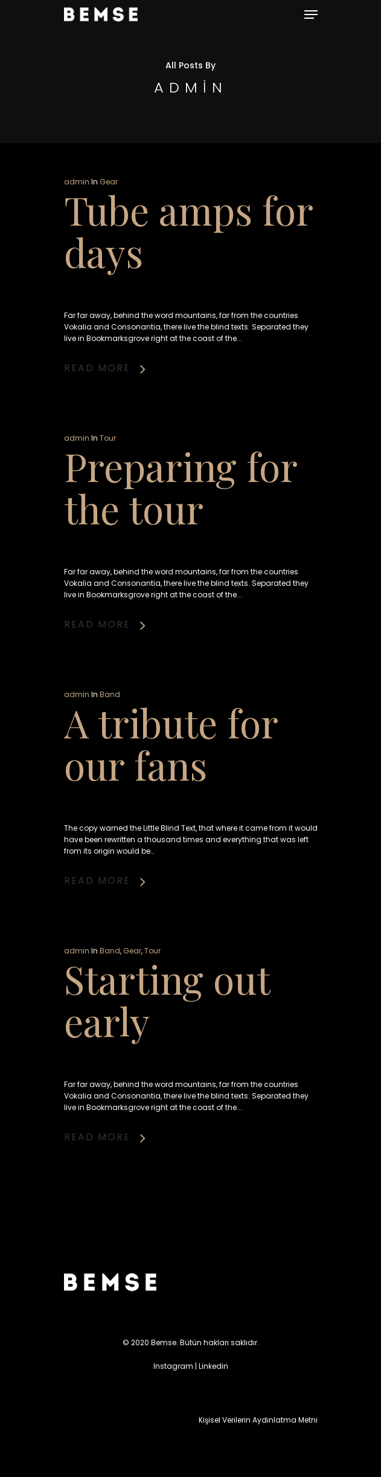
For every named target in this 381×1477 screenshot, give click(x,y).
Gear (109, 182)
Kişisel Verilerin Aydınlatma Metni (258, 1420)
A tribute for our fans (171, 743)
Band (110, 694)
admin (76, 182)
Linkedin (213, 1366)
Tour (108, 438)
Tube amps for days (188, 231)
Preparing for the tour (180, 487)
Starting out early (167, 1000)
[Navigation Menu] (311, 14)
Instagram (173, 1366)
